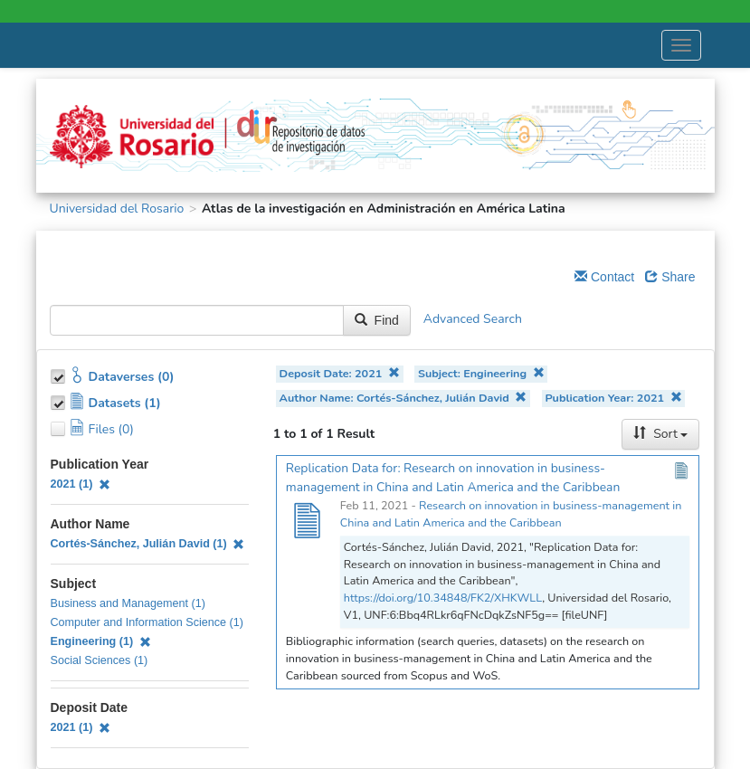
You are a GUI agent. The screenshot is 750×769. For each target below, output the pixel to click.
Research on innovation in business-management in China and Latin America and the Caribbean (510, 514)
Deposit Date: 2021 (340, 373)
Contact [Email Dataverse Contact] (604, 277)
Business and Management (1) (128, 603)
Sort (660, 433)
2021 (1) (81, 484)
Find (377, 320)
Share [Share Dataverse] (670, 277)
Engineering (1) (101, 641)
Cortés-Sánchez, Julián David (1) (148, 543)
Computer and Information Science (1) (147, 622)
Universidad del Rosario (117, 208)
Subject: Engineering (481, 373)
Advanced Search (472, 319)
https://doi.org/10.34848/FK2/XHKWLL (443, 597)
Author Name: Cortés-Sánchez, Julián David (403, 397)
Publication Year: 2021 (613, 397)
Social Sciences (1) (99, 660)
